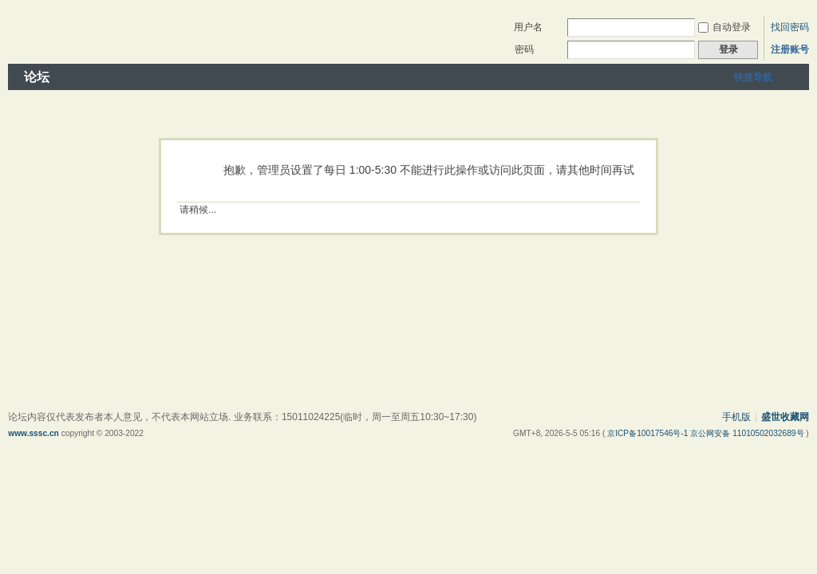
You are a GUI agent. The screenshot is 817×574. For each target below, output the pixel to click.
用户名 (528, 27)
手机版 (736, 417)
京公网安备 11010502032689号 (748, 433)
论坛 (36, 77)
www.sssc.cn (33, 433)
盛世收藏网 (785, 417)
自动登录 (724, 27)
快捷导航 (753, 77)
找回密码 (790, 27)
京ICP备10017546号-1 (648, 433)
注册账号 (790, 49)
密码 (524, 49)
